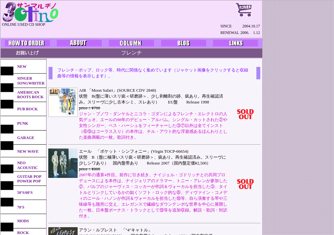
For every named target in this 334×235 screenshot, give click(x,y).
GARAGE (26, 137)
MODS (23, 221)
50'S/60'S (25, 192)
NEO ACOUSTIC (27, 165)
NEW (22, 66)
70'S (20, 207)
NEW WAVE (28, 151)
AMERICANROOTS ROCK (30, 94)
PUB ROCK (27, 109)
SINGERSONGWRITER (31, 80)
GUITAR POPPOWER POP (29, 178)
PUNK (22, 123)
